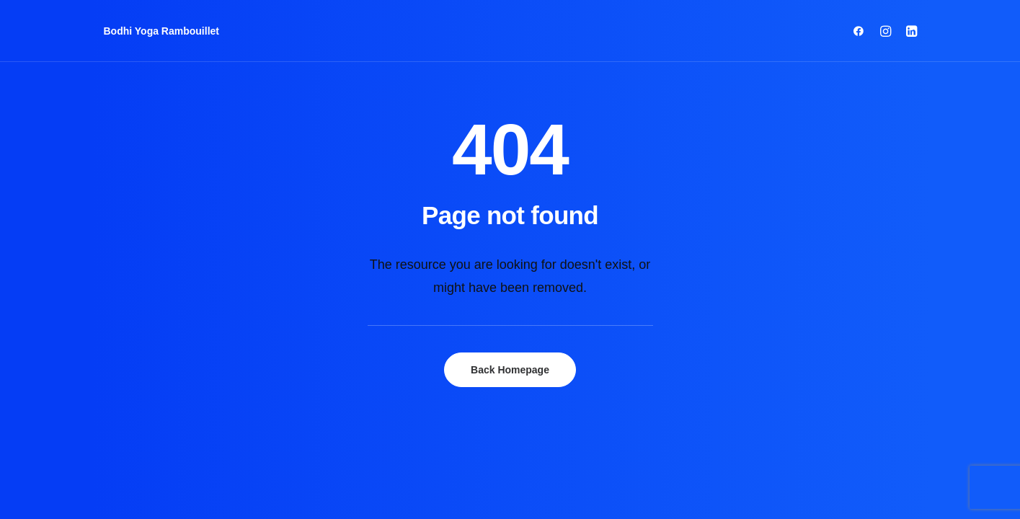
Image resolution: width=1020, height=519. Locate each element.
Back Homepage (510, 370)
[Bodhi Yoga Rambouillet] (162, 31)
